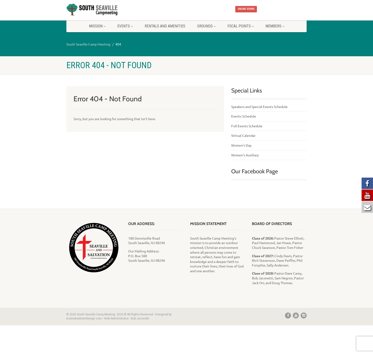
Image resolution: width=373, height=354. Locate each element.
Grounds (206, 26)
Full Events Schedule (246, 126)
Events (125, 26)
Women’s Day (241, 145)
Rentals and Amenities (165, 26)
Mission (97, 26)
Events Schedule (243, 116)
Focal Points (240, 26)
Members (274, 26)
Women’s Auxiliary (245, 155)
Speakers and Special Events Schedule (259, 106)
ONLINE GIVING (246, 8)
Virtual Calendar (243, 135)
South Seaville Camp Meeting (88, 44)
